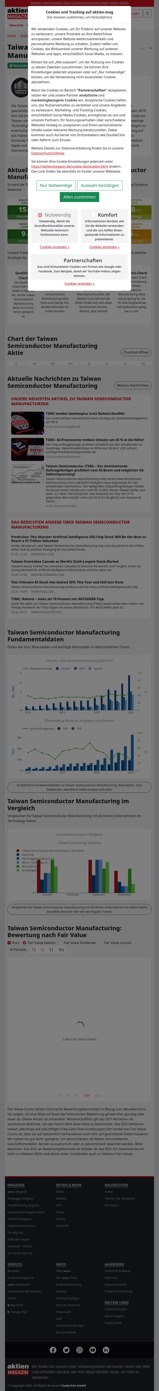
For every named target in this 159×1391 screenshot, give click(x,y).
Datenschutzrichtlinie (47, 153)
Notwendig (58, 214)
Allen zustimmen (79, 197)
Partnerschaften (83, 260)
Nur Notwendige (56, 185)
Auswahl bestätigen (100, 185)
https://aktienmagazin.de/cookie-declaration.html (69, 166)
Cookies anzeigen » (55, 247)
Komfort (108, 214)
